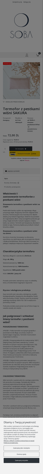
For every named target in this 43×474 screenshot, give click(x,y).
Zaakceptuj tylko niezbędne (21, 448)
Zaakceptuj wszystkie (21, 460)
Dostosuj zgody (21, 454)
